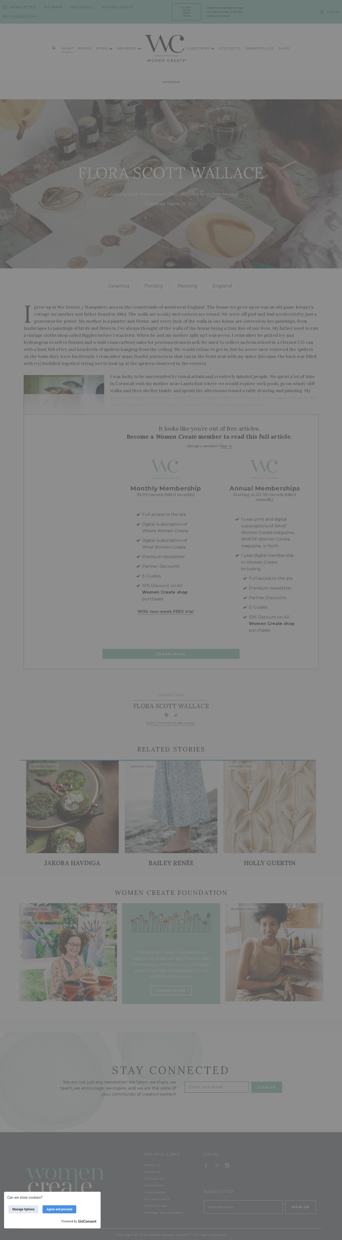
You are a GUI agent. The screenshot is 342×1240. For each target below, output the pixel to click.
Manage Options (23, 1209)
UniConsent (87, 1221)
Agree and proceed (59, 1209)
